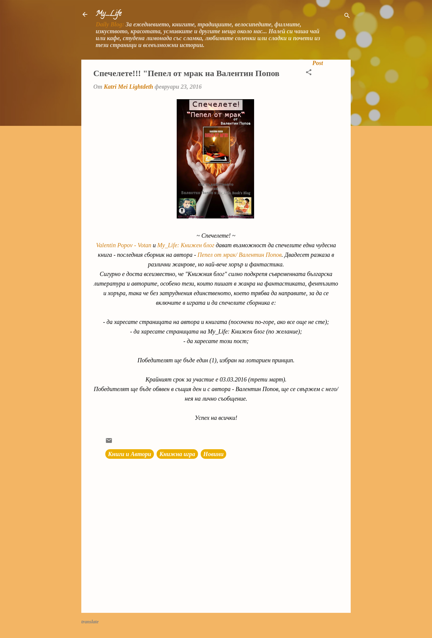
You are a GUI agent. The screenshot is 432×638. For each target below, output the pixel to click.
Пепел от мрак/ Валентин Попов (239, 254)
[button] (308, 73)
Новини (213, 454)
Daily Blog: (110, 24)
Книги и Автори (129, 454)
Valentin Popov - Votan (123, 245)
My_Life (108, 14)
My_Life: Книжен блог (185, 245)
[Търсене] (347, 16)
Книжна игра (177, 454)
